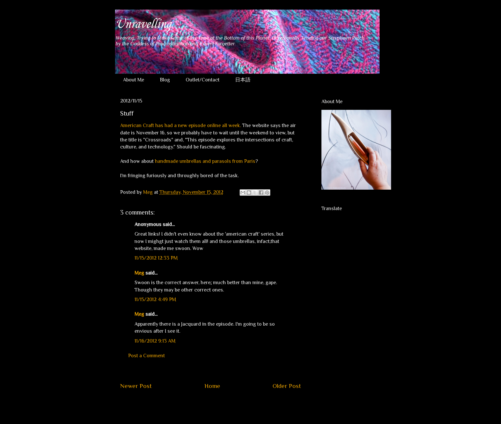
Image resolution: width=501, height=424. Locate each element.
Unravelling (143, 24)
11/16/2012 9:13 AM (155, 341)
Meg (139, 273)
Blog (165, 80)
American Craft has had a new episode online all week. (180, 125)
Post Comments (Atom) (225, 405)
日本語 (242, 80)
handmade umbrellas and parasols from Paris (205, 161)
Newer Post (136, 385)
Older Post (287, 385)
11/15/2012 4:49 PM (155, 299)
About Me (133, 80)
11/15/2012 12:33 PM (156, 258)
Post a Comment (146, 356)
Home (212, 385)
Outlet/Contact (203, 80)
